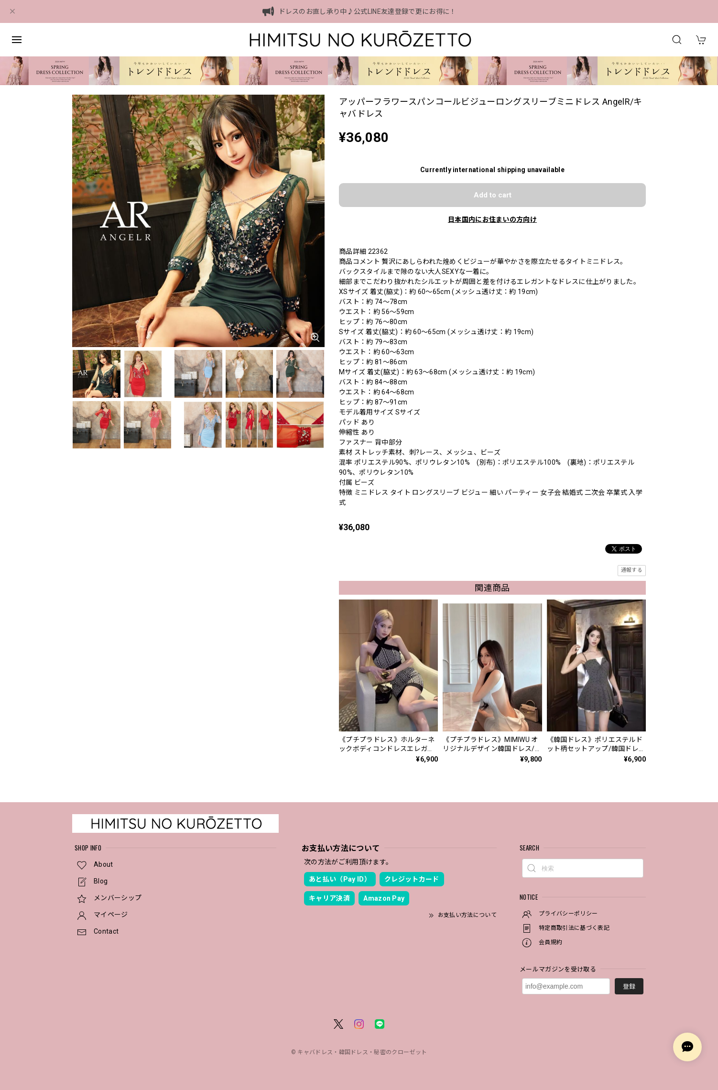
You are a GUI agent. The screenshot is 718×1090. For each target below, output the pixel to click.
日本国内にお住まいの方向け (492, 219)
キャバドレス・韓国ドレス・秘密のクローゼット (362, 1052)
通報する (631, 570)
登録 (629, 986)
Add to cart (492, 194)
